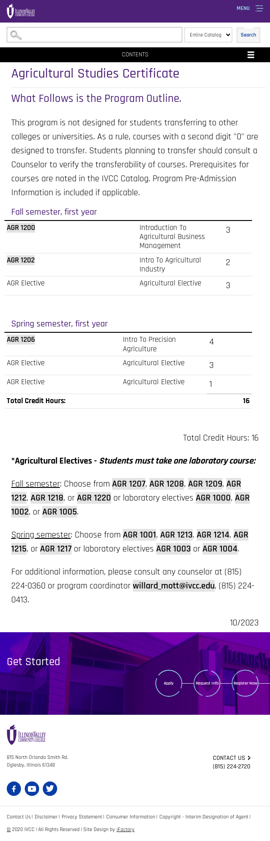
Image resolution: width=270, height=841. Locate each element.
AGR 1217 (56, 549)
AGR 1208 (166, 484)
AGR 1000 (213, 498)
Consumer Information (130, 816)
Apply (169, 683)
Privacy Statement (82, 816)
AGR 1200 (21, 228)
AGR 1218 (47, 498)
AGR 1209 (205, 484)
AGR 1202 (21, 260)
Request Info (207, 683)
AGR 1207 (128, 484)
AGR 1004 (220, 549)
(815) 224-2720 (231, 767)
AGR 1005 (59, 512)
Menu (243, 8)
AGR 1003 (173, 549)
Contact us (229, 758)
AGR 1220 (94, 498)
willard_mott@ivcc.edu (174, 586)
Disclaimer (46, 816)
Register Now (245, 683)
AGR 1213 (176, 535)
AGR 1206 (21, 340)
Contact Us (19, 816)
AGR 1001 (139, 535)
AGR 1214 (213, 535)
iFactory (126, 829)
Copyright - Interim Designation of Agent (203, 816)
